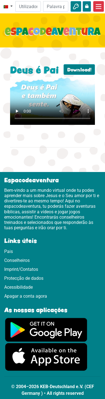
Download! (79, 69)
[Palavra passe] (55, 6)
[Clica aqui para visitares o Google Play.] (46, 329)
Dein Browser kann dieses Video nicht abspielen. (52, 101)
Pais (8, 251)
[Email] (28, 6)
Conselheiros (17, 260)
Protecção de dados (23, 278)
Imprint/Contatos (21, 269)
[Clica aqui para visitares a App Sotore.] (46, 356)
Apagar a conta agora (25, 296)
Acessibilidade (18, 287)
